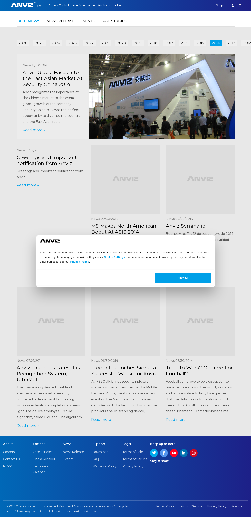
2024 (56, 42)
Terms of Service (135, 462)
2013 (231, 42)
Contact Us (11, 462)
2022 (89, 42)
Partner (126, 5)
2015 (200, 42)
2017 (169, 42)
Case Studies (113, 25)
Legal (126, 447)
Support (218, 5)
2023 (72, 42)
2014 (216, 42)
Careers (9, 455)
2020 (121, 42)
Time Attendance (85, 5)
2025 (39, 42)
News (67, 447)
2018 (153, 42)
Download (101, 455)
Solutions (109, 5)
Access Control (58, 5)
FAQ (96, 462)
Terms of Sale (132, 455)
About (8, 447)
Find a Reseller (44, 462)
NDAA (7, 469)
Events (87, 25)
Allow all (183, 277)
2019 (138, 42)
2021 (105, 42)
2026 (23, 42)
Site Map (237, 509)
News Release (60, 25)
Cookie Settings (114, 257)
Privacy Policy (79, 261)
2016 (185, 42)
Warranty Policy (105, 469)
